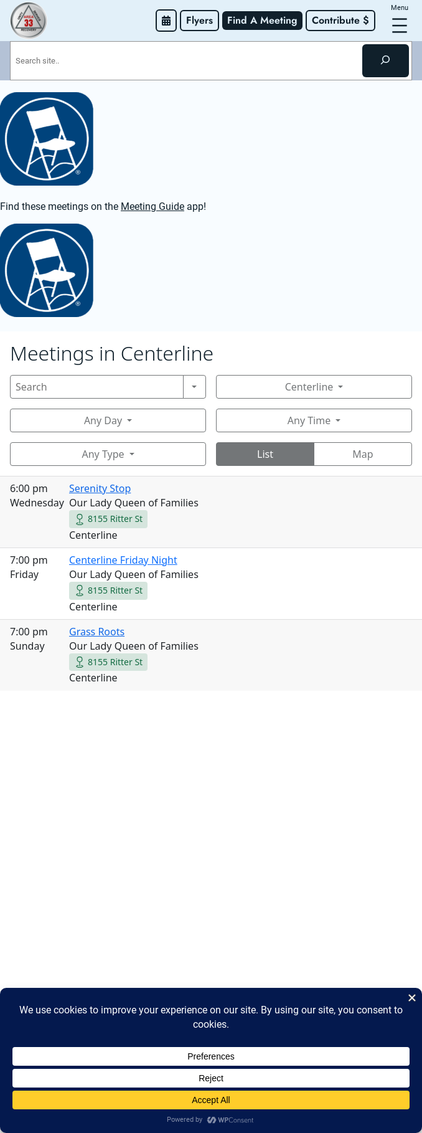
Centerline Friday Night (123, 560)
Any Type (103, 454)
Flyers (199, 20)
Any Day (103, 420)
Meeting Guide (152, 206)
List (265, 454)
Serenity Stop (100, 488)
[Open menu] (399, 25)
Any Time (309, 420)
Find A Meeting (262, 20)
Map (362, 454)
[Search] (385, 60)
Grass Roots (96, 631)
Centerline (309, 387)
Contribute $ (340, 20)
